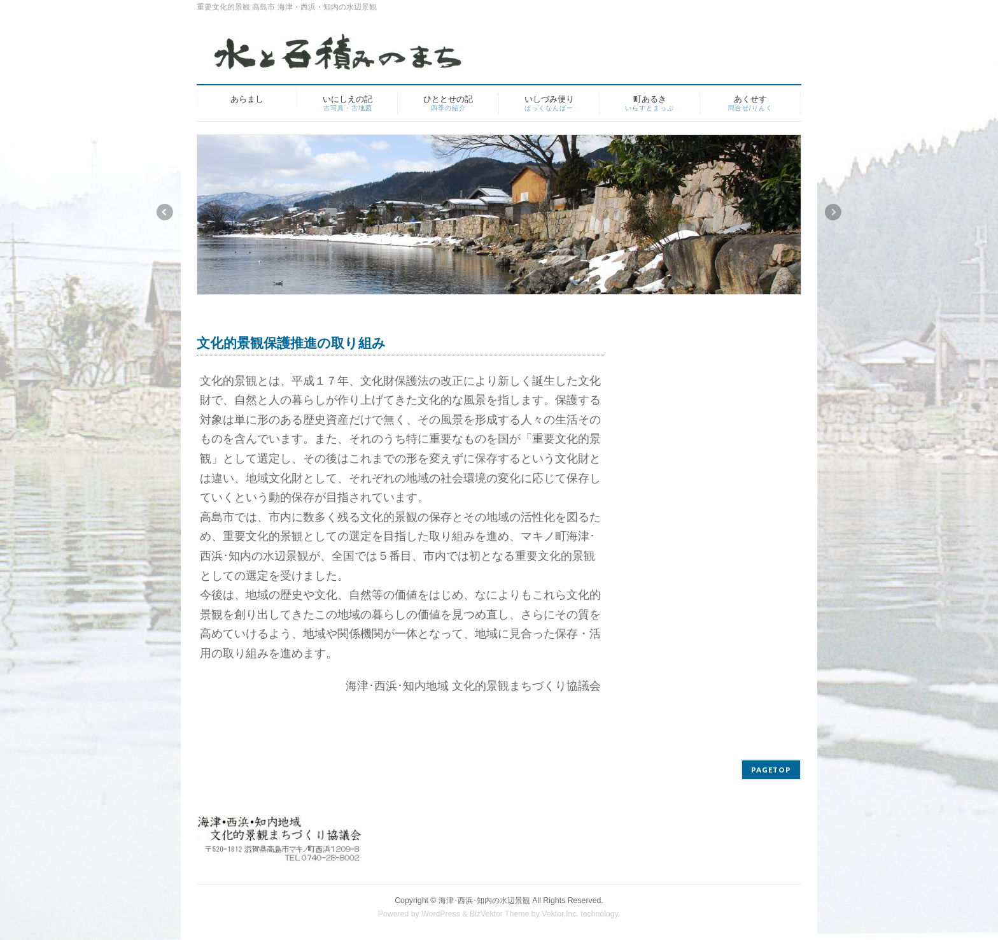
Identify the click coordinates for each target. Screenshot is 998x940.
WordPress (440, 913)
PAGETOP (771, 770)
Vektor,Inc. (560, 913)
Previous (164, 212)
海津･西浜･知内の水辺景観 (484, 900)
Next (833, 212)
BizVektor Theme (500, 913)
